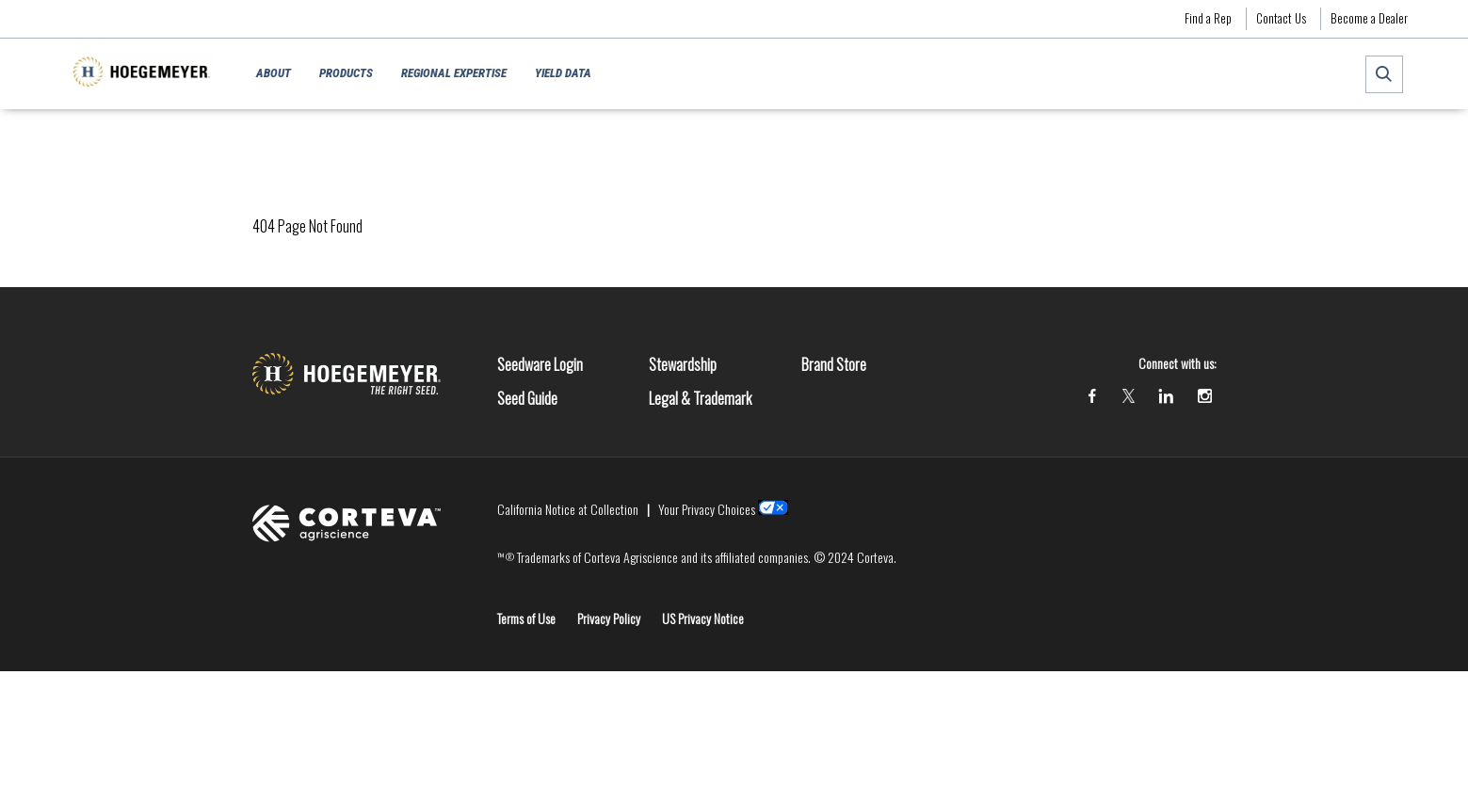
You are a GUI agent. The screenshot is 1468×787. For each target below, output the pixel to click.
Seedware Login (540, 364)
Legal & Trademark (700, 398)
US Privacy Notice (703, 618)
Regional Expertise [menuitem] (454, 73)
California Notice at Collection (567, 509)
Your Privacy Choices (706, 509)
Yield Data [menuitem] (563, 73)
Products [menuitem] (346, 73)
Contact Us (1281, 17)
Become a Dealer (1369, 17)
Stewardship (683, 364)
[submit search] (1384, 74)
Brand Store (833, 364)
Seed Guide (527, 398)
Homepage (277, 137)
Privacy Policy (608, 618)
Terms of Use (526, 618)
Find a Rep (1208, 17)
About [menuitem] (273, 73)
